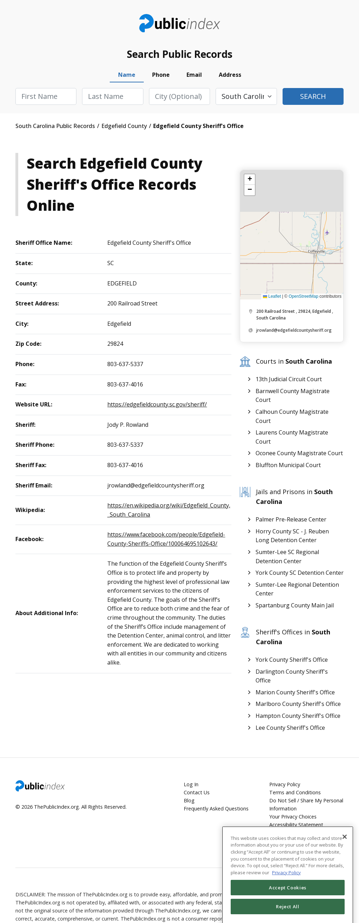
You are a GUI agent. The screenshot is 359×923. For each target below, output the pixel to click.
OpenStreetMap (303, 296)
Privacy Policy (284, 784)
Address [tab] (230, 75)
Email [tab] (194, 75)
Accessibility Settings (302, 833)
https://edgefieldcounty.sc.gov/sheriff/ (157, 404)
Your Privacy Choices (293, 816)
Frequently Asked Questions (216, 808)
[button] (249, 179)
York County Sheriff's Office (292, 659)
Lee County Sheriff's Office (290, 728)
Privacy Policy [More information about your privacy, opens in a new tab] (286, 891)
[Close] (344, 855)
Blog (189, 800)
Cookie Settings (287, 841)
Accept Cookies (287, 906)
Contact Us (197, 792)
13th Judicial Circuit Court (289, 379)
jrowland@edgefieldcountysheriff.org (294, 330)
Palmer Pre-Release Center (291, 519)
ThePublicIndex (179, 23)
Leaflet (272, 296)
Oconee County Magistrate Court (299, 453)
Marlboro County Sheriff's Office (298, 704)
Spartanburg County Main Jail (295, 605)
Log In (191, 784)
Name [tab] (126, 75)
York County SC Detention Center (300, 573)
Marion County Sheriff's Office (295, 692)
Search (313, 96)
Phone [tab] (161, 75)
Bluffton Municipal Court (288, 465)
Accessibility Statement (296, 824)
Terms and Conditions (295, 792)
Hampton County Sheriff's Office (298, 716)
